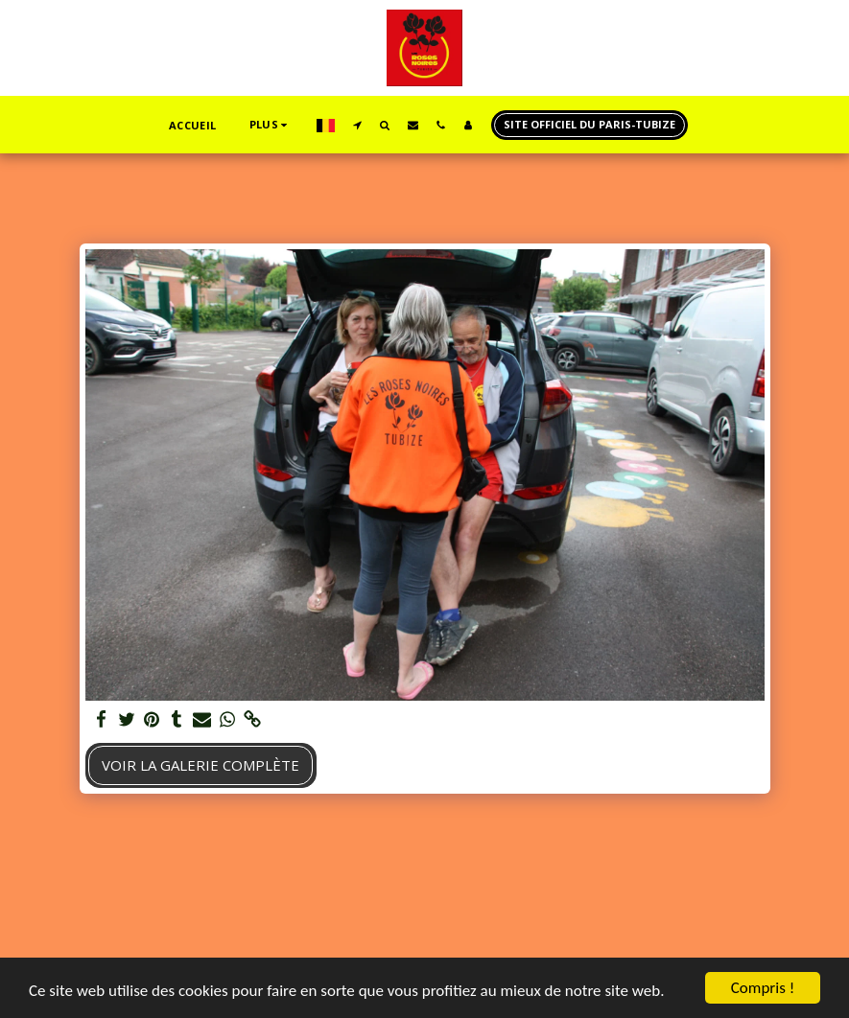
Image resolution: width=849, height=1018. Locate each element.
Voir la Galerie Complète (200, 765)
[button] (357, 124)
